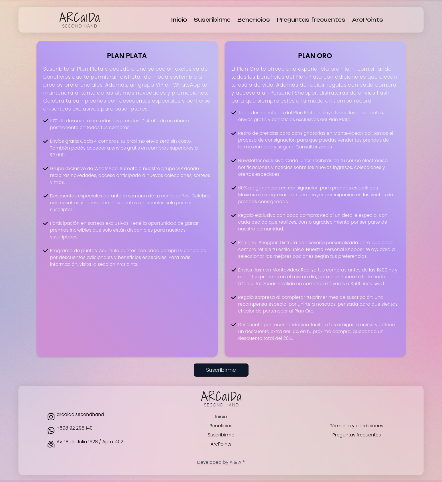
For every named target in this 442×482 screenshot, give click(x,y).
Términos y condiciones (356, 425)
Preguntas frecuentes (311, 20)
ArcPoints (367, 20)
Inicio (179, 20)
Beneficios (253, 20)
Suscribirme (212, 20)
